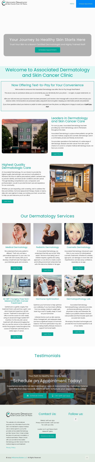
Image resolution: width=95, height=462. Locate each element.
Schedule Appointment (85, 4)
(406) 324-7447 (54, 422)
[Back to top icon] (87, 458)
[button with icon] (76, 419)
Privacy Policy (10, 447)
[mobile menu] (73, 3)
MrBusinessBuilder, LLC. (19, 457)
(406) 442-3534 (50, 420)
